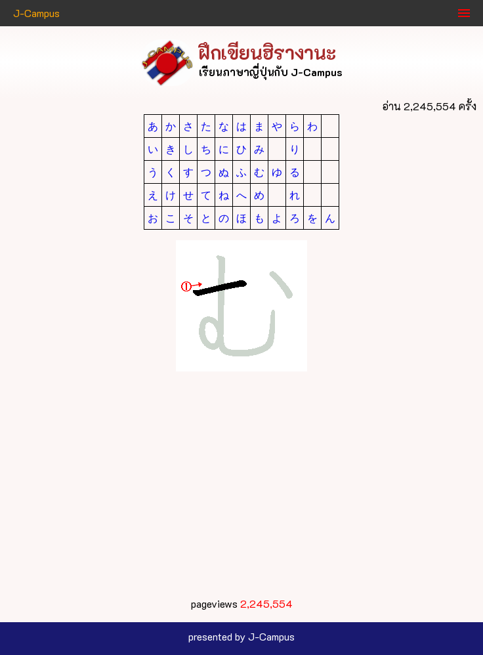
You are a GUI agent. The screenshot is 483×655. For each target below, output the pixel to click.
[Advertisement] (241, 493)
